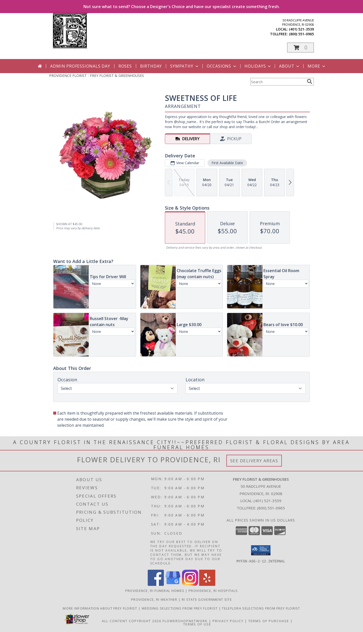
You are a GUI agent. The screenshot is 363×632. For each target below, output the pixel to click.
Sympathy (184, 66)
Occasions (222, 66)
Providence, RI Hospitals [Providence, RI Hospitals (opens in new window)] (213, 590)
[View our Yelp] (207, 584)
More (317, 66)
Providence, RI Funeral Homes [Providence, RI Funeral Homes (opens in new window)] (154, 590)
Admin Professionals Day (80, 66)
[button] (300, 47)
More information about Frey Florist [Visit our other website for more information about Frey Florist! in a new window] (100, 608)
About (289, 66)
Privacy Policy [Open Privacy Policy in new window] (228, 621)
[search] (310, 81)
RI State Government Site (207, 599)
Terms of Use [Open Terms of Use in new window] (197, 624)
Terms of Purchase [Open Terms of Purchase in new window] (268, 621)
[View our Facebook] (156, 584)
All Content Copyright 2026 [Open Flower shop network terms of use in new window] (131, 621)
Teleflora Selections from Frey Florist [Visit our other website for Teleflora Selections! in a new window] (261, 608)
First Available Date (227, 162)
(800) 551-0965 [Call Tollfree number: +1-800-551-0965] (271, 507)
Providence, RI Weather (154, 599)
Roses (125, 66)
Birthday (151, 66)
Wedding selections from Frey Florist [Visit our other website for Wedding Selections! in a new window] (180, 608)
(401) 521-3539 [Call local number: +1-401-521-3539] (301, 29)
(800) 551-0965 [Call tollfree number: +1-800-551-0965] (301, 34)
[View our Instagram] (190, 584)
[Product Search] (278, 81)
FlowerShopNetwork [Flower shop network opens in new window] (185, 621)
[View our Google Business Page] (173, 584)
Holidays (258, 66)
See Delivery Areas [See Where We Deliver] (254, 461)
